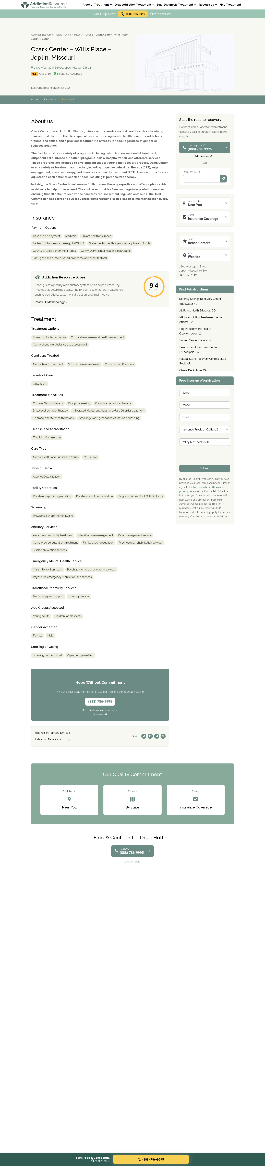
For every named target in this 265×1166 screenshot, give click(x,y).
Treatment (69, 99)
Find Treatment (230, 4)
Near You (205, 203)
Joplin (89, 34)
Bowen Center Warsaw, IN (195, 340)
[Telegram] (156, 736)
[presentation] (205, 462)
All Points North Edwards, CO (197, 310)
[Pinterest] (163, 736)
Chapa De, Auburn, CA (193, 370)
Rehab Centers (63, 34)
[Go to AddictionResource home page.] (44, 5)
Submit (223, 178)
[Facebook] (150, 736)
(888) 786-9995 (133, 14)
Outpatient (39, 383)
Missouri (78, 34)
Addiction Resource (42, 34)
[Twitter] (143, 736)
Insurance (51, 99)
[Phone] (201, 178)
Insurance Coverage (205, 217)
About (35, 99)
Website (205, 255)
